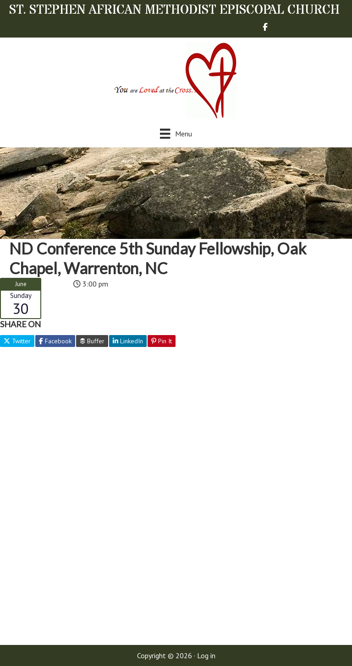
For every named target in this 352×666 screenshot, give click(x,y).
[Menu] (176, 133)
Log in (206, 655)
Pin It (161, 341)
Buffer (92, 341)
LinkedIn (128, 341)
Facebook (55, 341)
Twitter (17, 341)
